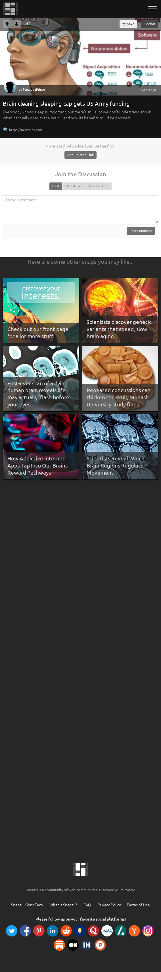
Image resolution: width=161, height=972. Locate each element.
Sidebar (149, 24)
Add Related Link (80, 155)
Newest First (99, 186)
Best (55, 186)
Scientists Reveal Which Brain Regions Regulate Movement (116, 465)
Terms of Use (138, 905)
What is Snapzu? (63, 905)
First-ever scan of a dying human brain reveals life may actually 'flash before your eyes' (38, 394)
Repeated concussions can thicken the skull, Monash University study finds (118, 397)
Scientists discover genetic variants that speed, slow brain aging (119, 329)
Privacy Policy (109, 905)
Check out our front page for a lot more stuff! (37, 332)
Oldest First (74, 186)
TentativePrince (34, 89)
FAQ (87, 905)
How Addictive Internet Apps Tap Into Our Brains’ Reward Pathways (38, 465)
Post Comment (140, 230)
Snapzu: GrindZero (27, 905)
